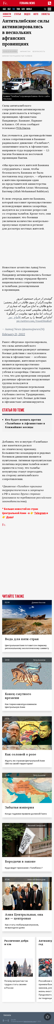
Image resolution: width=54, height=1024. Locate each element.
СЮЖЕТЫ (45, 14)
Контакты (7, 1015)
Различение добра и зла (16, 942)
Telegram (40, 513)
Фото (35, 14)
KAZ (4, 9)
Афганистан (25, 51)
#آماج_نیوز (14, 317)
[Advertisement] (27, 565)
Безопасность (39, 51)
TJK (13, 9)
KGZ (9, 9)
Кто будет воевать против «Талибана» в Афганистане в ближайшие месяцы (25, 423)
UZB (23, 9)
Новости (7, 14)
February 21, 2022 (13, 334)
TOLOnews (23, 128)
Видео (27, 14)
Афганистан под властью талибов (17, 56)
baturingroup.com (29, 1021)
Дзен (9, 517)
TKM (18, 9)
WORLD (29, 9)
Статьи (17, 14)
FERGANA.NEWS (27, 3)
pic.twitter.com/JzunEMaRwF (34, 321)
